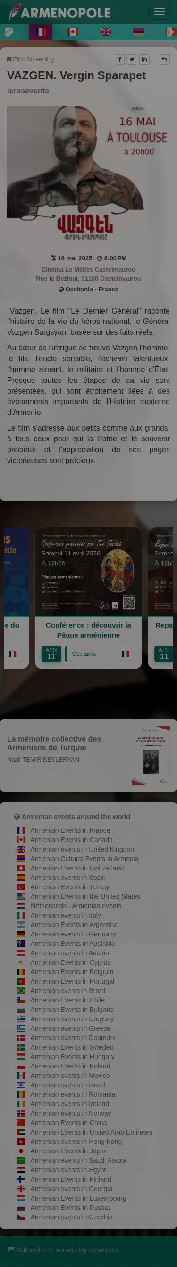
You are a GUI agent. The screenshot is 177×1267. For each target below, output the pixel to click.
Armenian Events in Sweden (72, 1047)
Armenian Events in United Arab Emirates (91, 1132)
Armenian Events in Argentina (74, 924)
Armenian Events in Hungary (73, 1056)
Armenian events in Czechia (72, 1217)
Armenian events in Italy (66, 915)
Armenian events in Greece (71, 1028)
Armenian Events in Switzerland (77, 868)
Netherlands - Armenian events (76, 906)
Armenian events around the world (76, 816)
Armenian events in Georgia (72, 1188)
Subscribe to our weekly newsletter (63, 1250)
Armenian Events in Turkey (70, 887)
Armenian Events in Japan (69, 1151)
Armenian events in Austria (70, 953)
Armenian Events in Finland (71, 1179)
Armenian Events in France (70, 830)
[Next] (169, 32)
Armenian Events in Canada (72, 840)
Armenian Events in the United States (86, 896)
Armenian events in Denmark (73, 1038)
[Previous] (7, 32)
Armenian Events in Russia (70, 1207)
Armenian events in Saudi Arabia (78, 1160)
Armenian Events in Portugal (72, 981)
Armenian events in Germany (73, 934)
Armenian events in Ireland (70, 1104)
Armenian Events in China (69, 1122)
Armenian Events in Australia (73, 943)
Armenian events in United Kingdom (83, 849)
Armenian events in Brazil (68, 990)
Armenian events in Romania (73, 1094)
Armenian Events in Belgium (72, 972)
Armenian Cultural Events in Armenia (85, 858)
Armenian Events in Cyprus (71, 962)
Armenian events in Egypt (68, 1170)
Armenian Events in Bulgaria (72, 1009)
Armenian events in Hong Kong (76, 1141)
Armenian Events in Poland (70, 1066)
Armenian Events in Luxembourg (78, 1198)
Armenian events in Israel (68, 1085)
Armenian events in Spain (68, 877)
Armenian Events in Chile (68, 1000)
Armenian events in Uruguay (72, 1019)
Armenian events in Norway (71, 1113)
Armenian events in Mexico (70, 1075)
